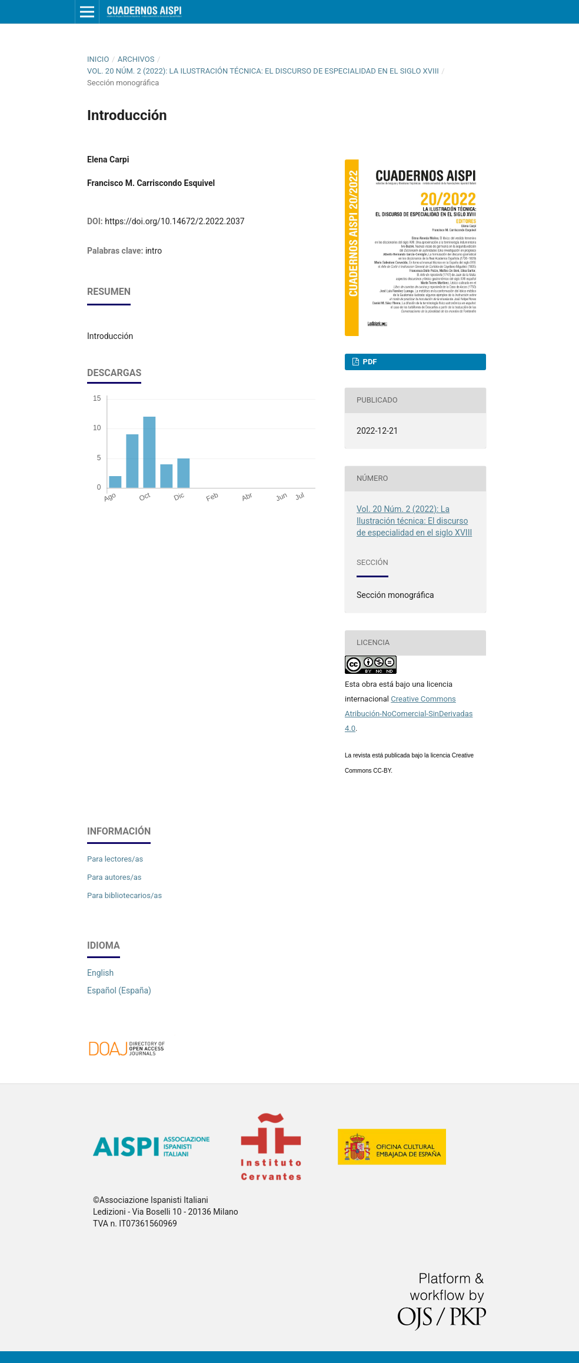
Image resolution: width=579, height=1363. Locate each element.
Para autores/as (114, 877)
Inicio (98, 59)
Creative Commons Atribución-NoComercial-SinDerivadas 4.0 (408, 713)
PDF (369, 361)
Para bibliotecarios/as (124, 895)
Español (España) (119, 990)
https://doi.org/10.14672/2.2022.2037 (174, 221)
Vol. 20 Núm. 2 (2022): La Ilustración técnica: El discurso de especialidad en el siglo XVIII (263, 71)
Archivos (136, 59)
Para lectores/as (115, 859)
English (100, 973)
